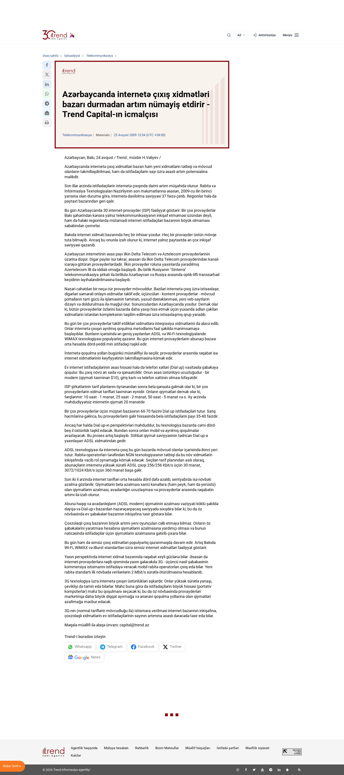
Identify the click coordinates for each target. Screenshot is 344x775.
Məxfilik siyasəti (257, 748)
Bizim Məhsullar (167, 748)
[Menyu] (291, 35)
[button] (47, 65)
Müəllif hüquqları (197, 748)
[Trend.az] (59, 35)
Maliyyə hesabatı (116, 748)
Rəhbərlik (142, 748)
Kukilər (76, 755)
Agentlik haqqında (84, 748)
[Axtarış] (228, 35)
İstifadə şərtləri (228, 748)
